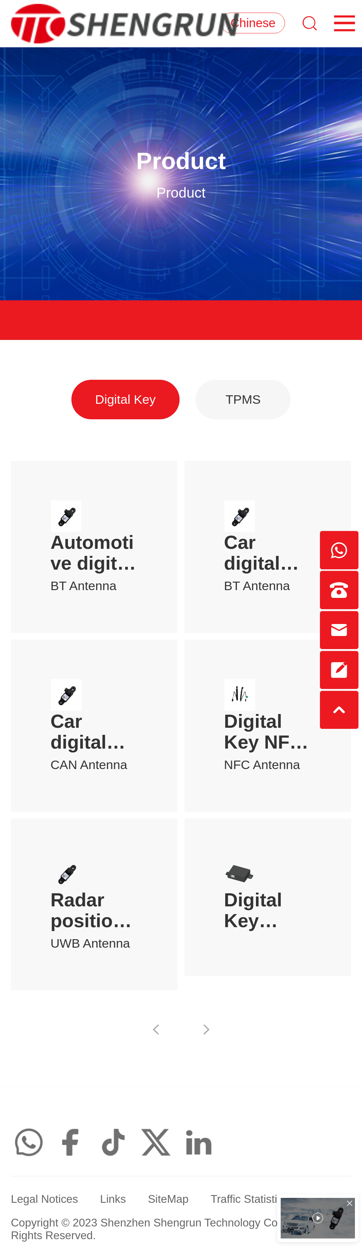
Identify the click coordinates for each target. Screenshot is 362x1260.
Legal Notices (44, 1200)
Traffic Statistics (249, 1200)
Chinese (252, 23)
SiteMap (168, 1200)
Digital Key (125, 399)
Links (113, 1200)
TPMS (243, 399)
